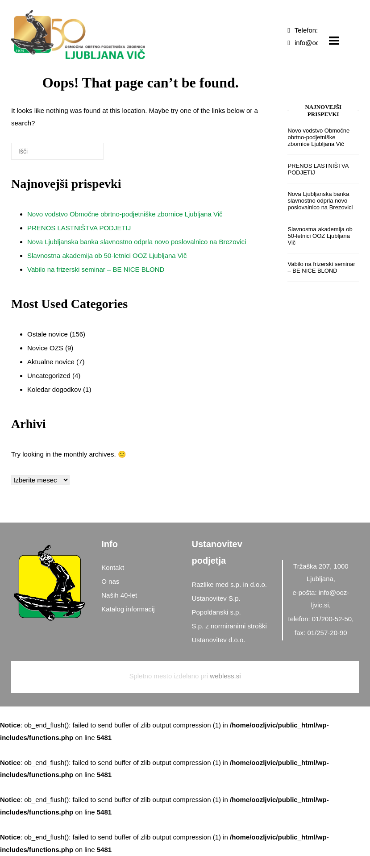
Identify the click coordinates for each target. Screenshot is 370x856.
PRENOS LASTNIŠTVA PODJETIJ (79, 228)
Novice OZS (45, 348)
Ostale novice (47, 334)
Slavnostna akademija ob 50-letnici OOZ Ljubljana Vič (107, 255)
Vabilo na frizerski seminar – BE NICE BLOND (95, 269)
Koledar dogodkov (54, 389)
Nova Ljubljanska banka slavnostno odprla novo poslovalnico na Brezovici (136, 241)
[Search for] (57, 151)
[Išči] (83, 154)
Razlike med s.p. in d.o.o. (229, 584)
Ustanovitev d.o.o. (218, 640)
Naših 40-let (119, 595)
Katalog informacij (127, 609)
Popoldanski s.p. (216, 612)
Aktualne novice (51, 362)
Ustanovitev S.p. (216, 598)
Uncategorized (49, 375)
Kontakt (112, 567)
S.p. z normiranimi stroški (229, 626)
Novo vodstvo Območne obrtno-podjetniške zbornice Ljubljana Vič (124, 214)
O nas (110, 581)
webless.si (225, 676)
